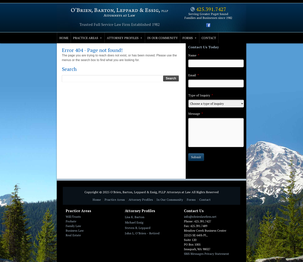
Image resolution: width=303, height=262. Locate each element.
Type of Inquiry (200, 95)
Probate (71, 221)
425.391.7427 (211, 9)
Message (195, 114)
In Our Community (162, 38)
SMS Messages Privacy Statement (206, 254)
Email (193, 75)
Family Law (73, 226)
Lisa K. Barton (134, 217)
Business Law (75, 230)
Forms (187, 38)
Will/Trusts (73, 217)
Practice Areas (85, 38)
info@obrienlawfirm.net (200, 217)
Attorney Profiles (123, 38)
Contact (209, 38)
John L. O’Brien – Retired (142, 233)
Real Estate (73, 235)
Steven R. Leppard (137, 228)
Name (193, 55)
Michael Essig (134, 222)
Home (63, 38)
